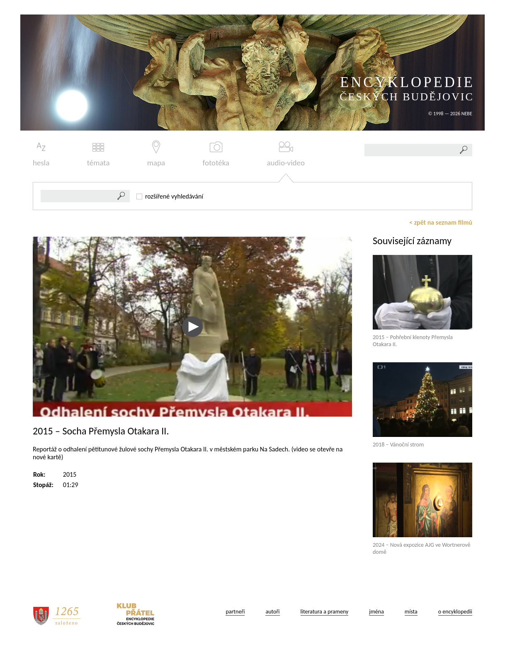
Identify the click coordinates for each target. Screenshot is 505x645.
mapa (156, 154)
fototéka (216, 154)
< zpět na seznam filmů (440, 222)
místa (411, 611)
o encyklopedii (455, 611)
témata (98, 154)
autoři (272, 611)
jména (376, 611)
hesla (41, 154)
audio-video (286, 154)
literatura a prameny (325, 611)
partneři (235, 611)
